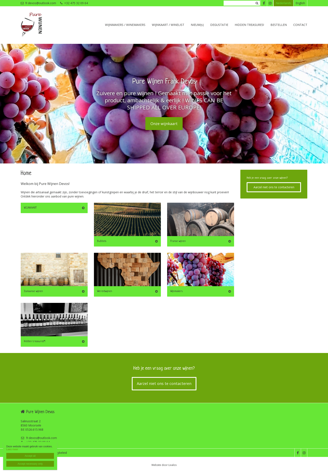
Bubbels (101, 241)
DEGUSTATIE (219, 25)
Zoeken (257, 3)
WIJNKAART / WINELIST (168, 25)
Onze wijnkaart (164, 123)
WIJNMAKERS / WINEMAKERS (125, 25)
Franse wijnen (178, 241)
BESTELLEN (278, 25)
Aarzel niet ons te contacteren (274, 187)
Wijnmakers (176, 291)
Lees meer (12, 449)
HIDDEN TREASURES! (249, 25)
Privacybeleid (58, 453)
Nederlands (283, 3)
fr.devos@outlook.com (38, 3)
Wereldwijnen (104, 291)
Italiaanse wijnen (33, 291)
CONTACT (300, 25)
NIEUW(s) (197, 25)
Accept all (30, 455)
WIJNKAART (30, 207)
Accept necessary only (30, 463)
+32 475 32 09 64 (74, 3)
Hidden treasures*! (34, 341)
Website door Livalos (164, 465)
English (300, 3)
